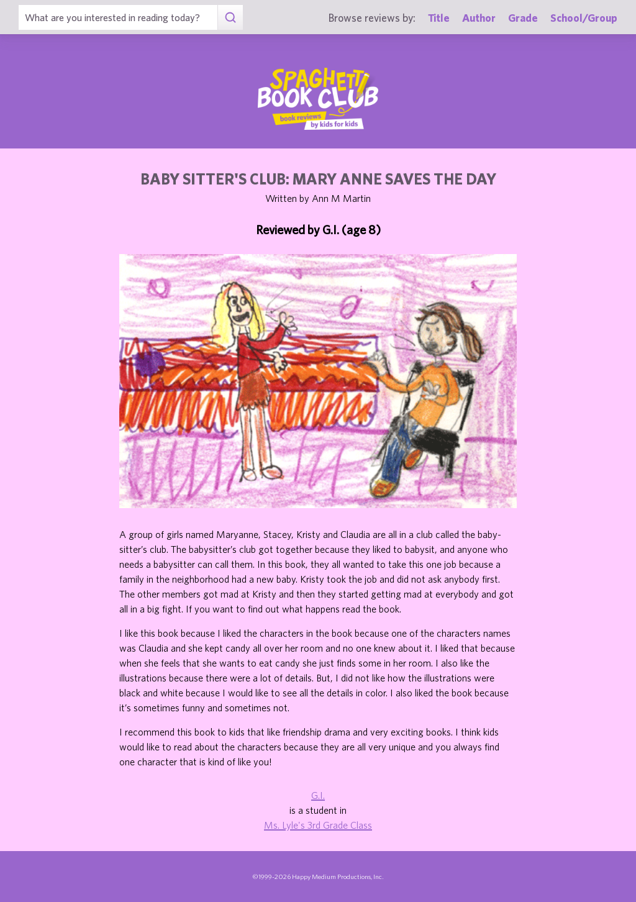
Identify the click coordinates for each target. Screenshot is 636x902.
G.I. (318, 795)
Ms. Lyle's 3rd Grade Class (318, 825)
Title (439, 17)
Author (479, 17)
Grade (523, 17)
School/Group (583, 17)
